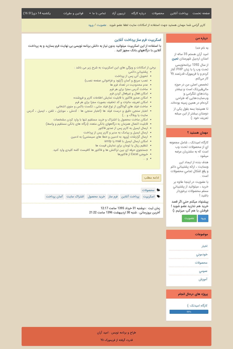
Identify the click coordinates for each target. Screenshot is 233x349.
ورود (90, 25)
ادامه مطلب (151, 177)
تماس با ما (97, 13)
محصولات (158, 13)
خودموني (201, 254)
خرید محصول (96, 196)
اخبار (204, 246)
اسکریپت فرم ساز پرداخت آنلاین (137, 40)
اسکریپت (148, 196)
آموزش (203, 279)
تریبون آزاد (118, 13)
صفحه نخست (201, 13)
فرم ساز (113, 196)
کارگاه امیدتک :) (197, 305)
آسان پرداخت (54, 196)
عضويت (189, 218)
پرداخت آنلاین (179, 13)
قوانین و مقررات (73, 13)
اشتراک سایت (75, 196)
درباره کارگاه (138, 13)
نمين (175, 58)
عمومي (203, 271)
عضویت (101, 25)
